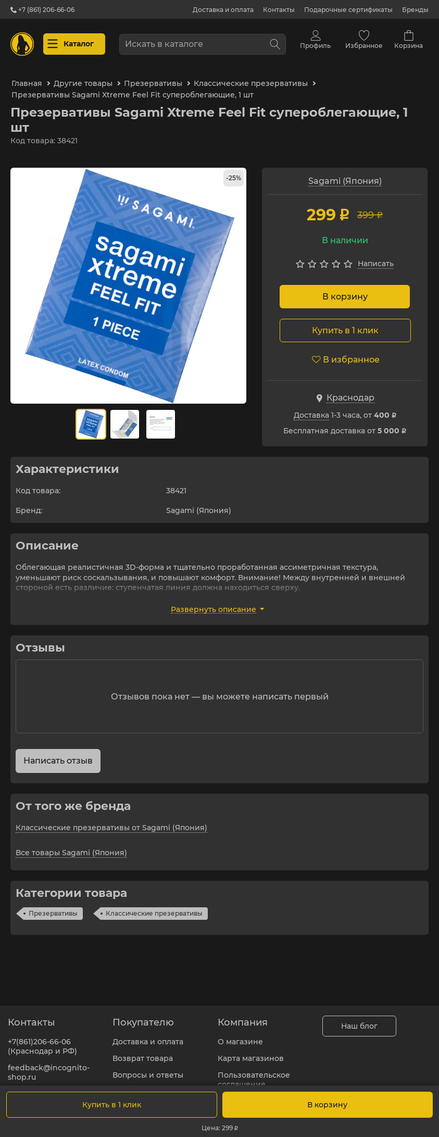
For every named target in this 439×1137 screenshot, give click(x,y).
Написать (376, 257)
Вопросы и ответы (147, 1068)
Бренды (415, 10)
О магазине (240, 1035)
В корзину (345, 290)
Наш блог (359, 1019)
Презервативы (53, 907)
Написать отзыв (58, 754)
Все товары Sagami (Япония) (71, 846)
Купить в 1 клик (111, 1104)
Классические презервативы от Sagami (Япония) (111, 821)
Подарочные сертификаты (348, 10)
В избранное (346, 353)
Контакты (279, 10)
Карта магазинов (251, 1052)
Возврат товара (142, 1052)
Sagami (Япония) (345, 175)
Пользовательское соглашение (254, 1073)
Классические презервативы (154, 907)
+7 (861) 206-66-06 (42, 10)
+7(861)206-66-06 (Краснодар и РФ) (42, 1040)
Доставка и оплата (223, 10)
